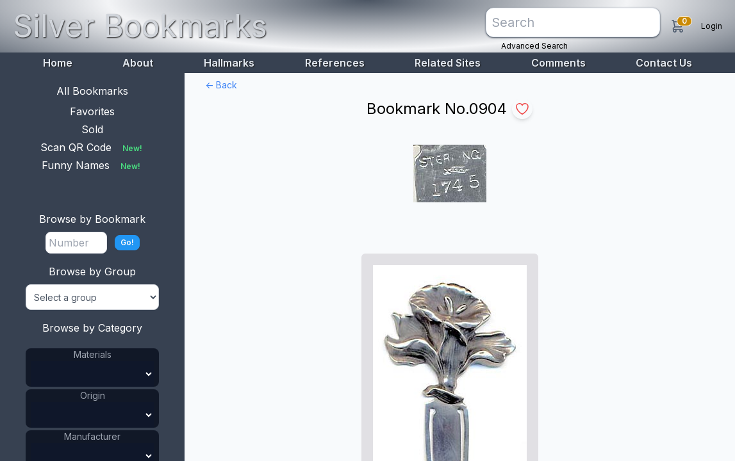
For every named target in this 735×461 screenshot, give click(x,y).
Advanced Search (534, 46)
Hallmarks (229, 62)
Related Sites (448, 62)
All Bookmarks (92, 91)
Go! (127, 242)
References (335, 62)
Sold (92, 129)
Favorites (92, 111)
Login (711, 26)
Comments (558, 62)
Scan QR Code (92, 147)
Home (57, 62)
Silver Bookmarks (140, 26)
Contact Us (664, 62)
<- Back (221, 84)
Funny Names (92, 165)
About (137, 62)
